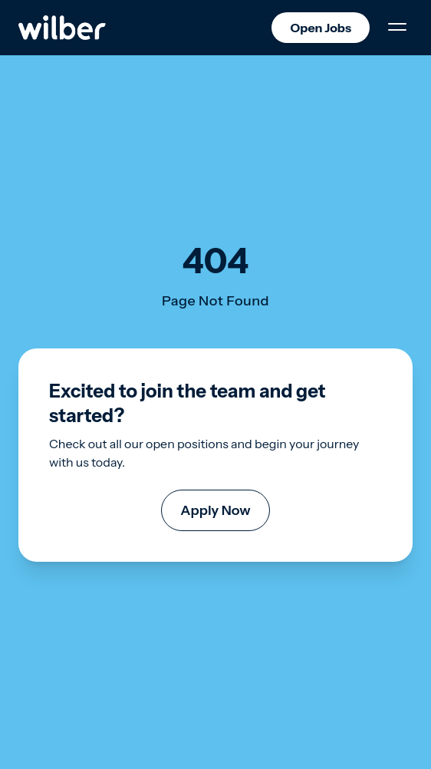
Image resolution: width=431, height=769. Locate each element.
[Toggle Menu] (397, 27)
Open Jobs (320, 27)
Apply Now (215, 510)
